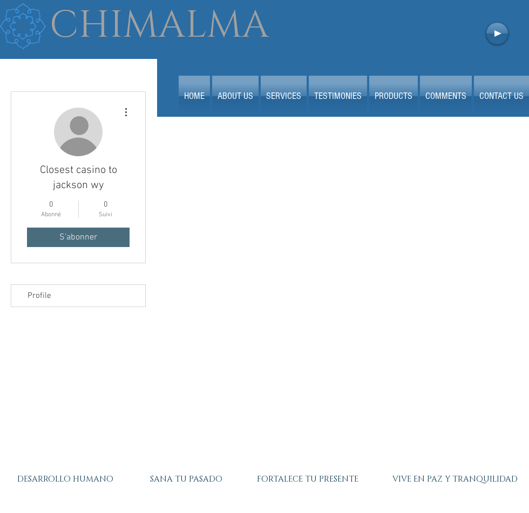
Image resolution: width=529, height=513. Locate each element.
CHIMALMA (159, 25)
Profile (39, 296)
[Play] (497, 33)
